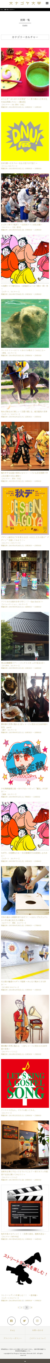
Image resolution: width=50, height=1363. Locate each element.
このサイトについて (37, 1338)
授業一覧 (6, 9)
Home (2, 9)
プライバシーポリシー (12, 1338)
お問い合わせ (37, 1330)
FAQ (12, 1330)
